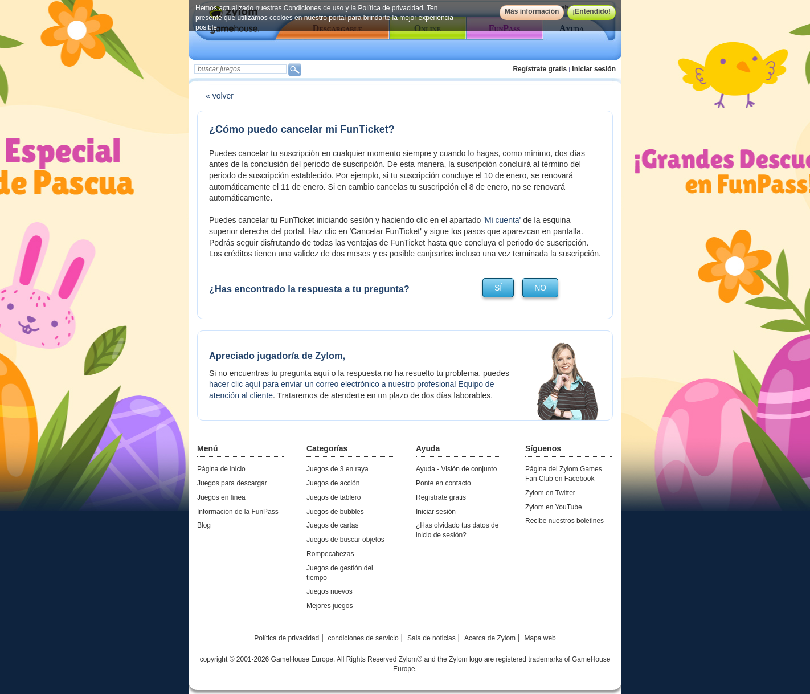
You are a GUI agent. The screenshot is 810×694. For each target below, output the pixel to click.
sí (498, 287)
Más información (532, 11)
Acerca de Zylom (490, 638)
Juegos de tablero (333, 497)
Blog (204, 525)
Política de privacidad (390, 8)
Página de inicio (221, 469)
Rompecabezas (330, 554)
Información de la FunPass (238, 512)
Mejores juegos (329, 606)
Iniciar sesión (594, 69)
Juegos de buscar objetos (345, 540)
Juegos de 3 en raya (337, 469)
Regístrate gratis (540, 69)
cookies (281, 18)
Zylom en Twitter (550, 493)
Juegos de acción (332, 483)
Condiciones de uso (313, 8)
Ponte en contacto (443, 483)
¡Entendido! (591, 11)
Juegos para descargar (232, 483)
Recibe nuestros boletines (564, 521)
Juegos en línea (221, 497)
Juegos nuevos (329, 591)
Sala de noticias (431, 638)
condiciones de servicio (363, 638)
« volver (220, 95)
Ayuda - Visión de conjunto (456, 469)
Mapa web (539, 638)
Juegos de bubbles (335, 512)
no (540, 287)
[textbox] (240, 69)
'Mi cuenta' (502, 219)
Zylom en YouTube (553, 507)
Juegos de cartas (332, 525)
